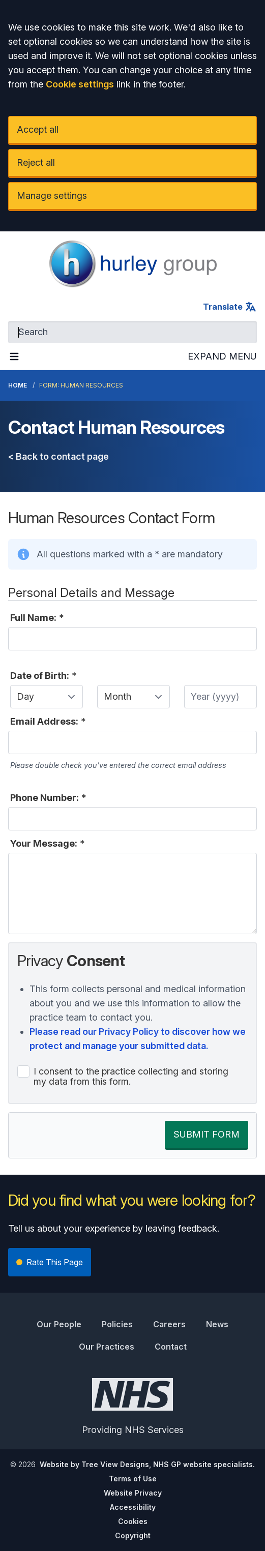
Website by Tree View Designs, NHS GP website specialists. (147, 1464)
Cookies (133, 1521)
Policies (117, 1324)
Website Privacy (133, 1492)
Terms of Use (133, 1478)
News (217, 1324)
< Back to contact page (58, 456)
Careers (169, 1324)
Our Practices (106, 1346)
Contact (171, 1346)
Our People (59, 1324)
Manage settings (52, 195)
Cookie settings (80, 84)
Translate (230, 307)
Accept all (37, 129)
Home (17, 385)
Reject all (36, 162)
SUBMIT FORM (206, 1134)
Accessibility (133, 1507)
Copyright (133, 1535)
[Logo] (132, 264)
